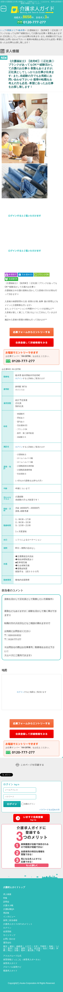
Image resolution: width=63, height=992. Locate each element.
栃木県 (21, 30)
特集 (5, 898)
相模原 (19, 946)
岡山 (10, 950)
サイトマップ (9, 935)
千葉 (38, 950)
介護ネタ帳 (8, 905)
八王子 (28, 946)
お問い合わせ (9, 939)
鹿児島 (31, 950)
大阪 (16, 948)
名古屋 (37, 948)
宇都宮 (43, 946)
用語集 (6, 913)
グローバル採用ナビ (12, 967)
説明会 (6, 902)
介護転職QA (8, 909)
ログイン (19, 378)
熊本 (23, 950)
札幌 (51, 948)
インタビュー (9, 916)
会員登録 (7, 931)
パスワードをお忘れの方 (49, 810)
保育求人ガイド (10, 963)
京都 (16, 950)
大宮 (36, 946)
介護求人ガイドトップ (14, 887)
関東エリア (12, 30)
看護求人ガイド (10, 971)
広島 (30, 948)
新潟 (10, 948)
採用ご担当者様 (10, 920)
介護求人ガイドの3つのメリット (18, 924)
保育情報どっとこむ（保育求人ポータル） (22, 959)
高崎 (51, 946)
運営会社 (7, 942)
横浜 (12, 946)
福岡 (23, 948)
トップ (3, 30)
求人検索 (7, 894)
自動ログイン (29, 804)
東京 (5, 946)
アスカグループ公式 (12, 956)
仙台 (45, 948)
